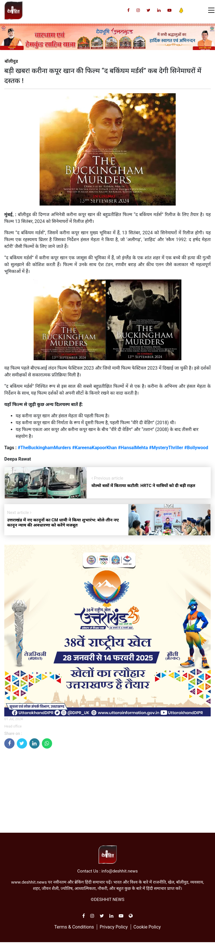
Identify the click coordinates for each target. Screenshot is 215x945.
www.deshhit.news (29, 882)
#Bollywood (196, 447)
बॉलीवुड (11, 61)
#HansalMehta (133, 447)
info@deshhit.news (119, 871)
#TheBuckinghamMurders (44, 447)
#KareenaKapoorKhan (94, 447)
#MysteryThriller (166, 447)
